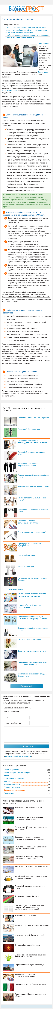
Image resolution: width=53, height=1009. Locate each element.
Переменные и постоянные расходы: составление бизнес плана (29, 858)
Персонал (7, 781)
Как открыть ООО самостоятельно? (29, 807)
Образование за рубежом (14, 778)
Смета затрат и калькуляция (29, 639)
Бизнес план (44, 44)
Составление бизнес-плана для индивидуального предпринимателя (29, 838)
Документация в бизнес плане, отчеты (33, 486)
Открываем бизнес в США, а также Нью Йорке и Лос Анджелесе (31, 848)
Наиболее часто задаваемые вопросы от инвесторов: (27, 35)
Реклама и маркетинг (12, 787)
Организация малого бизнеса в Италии (30, 984)
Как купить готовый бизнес (25, 916)
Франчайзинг (9, 793)
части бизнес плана (9, 90)
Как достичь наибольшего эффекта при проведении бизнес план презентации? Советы (26, 31)
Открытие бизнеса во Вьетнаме (27, 945)
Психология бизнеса (12, 784)
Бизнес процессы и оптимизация (17, 773)
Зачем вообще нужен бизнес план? (32, 532)
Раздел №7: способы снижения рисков (33, 418)
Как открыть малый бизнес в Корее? (29, 935)
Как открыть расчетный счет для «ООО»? (31, 866)
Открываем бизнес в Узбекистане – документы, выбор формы (29, 818)
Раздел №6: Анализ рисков (29, 429)
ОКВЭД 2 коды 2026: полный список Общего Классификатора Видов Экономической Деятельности (29, 908)
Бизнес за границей (11, 770)
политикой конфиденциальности (18, 756)
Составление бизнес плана (14, 790)
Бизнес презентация (26, 566)
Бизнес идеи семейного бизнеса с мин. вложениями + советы (30, 956)
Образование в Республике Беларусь (30, 965)
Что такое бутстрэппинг (27, 555)
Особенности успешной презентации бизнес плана (25, 27)
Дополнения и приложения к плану (32, 651)
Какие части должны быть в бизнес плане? (32, 925)
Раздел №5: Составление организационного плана (25, 975)
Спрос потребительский (13, 589)
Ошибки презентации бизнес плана (19, 38)
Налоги (6, 775)
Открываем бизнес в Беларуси (27, 896)
